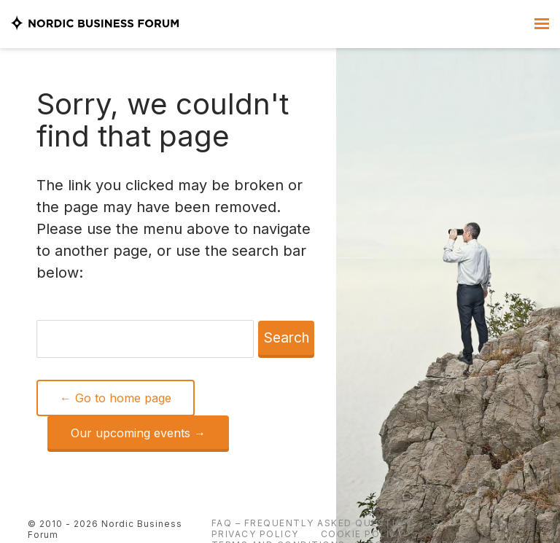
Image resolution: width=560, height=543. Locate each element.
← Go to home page (115, 398)
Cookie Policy (363, 533)
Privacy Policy (255, 533)
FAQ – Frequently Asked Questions (315, 522)
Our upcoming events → (138, 433)
